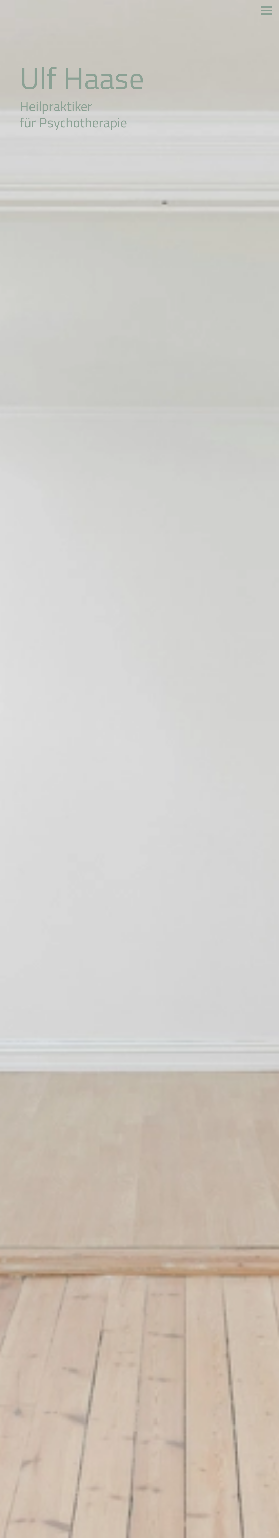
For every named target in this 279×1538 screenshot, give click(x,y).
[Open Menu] (266, 10)
